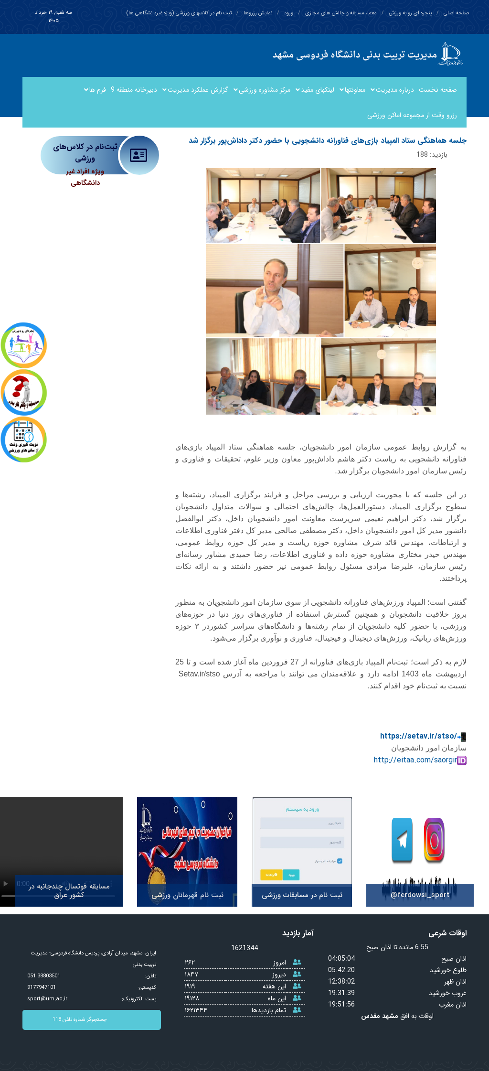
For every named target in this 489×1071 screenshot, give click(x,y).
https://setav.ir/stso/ (423, 736)
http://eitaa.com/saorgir (420, 760)
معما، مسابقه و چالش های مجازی (341, 13)
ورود (288, 13)
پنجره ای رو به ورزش (410, 13)
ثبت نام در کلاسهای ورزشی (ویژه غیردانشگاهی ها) (179, 13)
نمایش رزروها (258, 13)
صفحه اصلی (456, 13)
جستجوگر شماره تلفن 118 (106, 1019)
